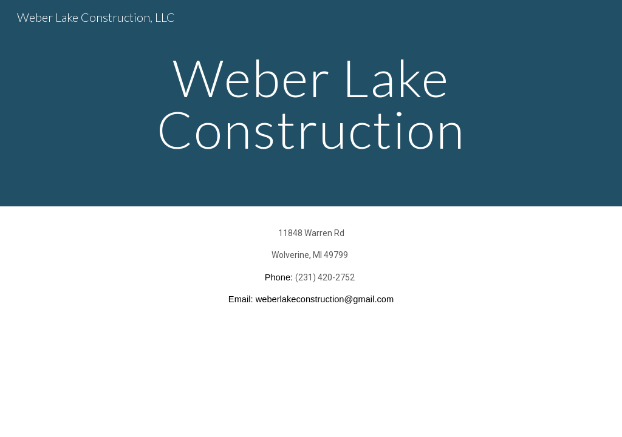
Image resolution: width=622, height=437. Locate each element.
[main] (310, 103)
